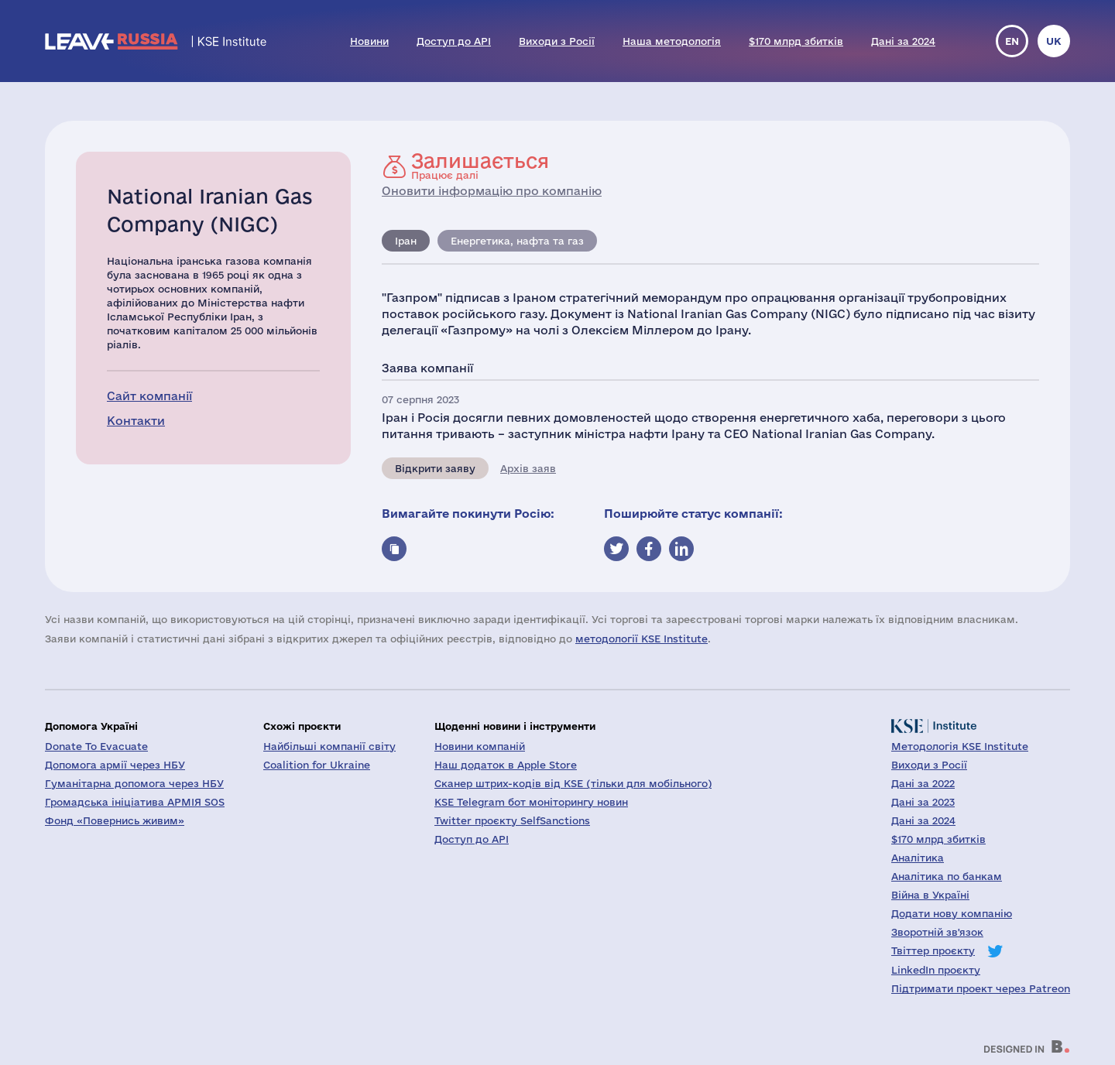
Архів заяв (528, 468)
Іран (406, 240)
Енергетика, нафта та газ (517, 240)
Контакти (136, 420)
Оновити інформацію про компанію (492, 190)
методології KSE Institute (641, 638)
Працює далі (480, 166)
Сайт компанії (149, 395)
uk (1054, 41)
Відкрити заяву (435, 468)
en (1012, 41)
